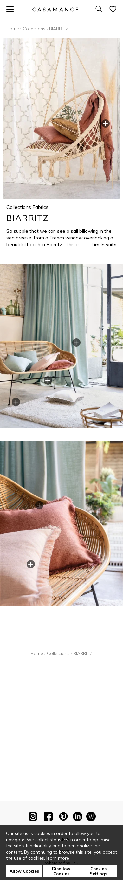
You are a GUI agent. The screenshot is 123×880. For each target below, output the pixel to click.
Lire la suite (104, 245)
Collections (34, 28)
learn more (57, 858)
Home (12, 28)
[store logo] (55, 9)
